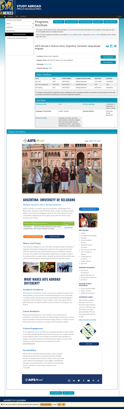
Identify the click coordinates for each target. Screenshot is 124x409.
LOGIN (119, 16)
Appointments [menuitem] (10, 31)
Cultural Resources (29, 343)
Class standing (89, 104)
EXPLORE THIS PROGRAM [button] (33, 236)
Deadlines (23, 16)
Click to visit (48, 64)
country (70, 34)
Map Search (98, 22)
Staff (16, 16)
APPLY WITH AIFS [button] (54, 236)
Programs (10, 16)
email (91, 34)
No (63, 404)
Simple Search (58, 22)
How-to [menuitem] (8, 23)
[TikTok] (98, 380)
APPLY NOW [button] (89, 344)
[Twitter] (78, 380)
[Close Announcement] (115, 30)
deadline (80, 34)
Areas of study (42, 118)
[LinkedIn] (74, 380)
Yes (59, 404)
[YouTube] (88, 380)
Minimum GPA (41, 104)
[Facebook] (83, 380)
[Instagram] (69, 380)
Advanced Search (71, 22)
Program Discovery (110, 22)
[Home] (34, 140)
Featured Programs (85, 22)
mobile (98, 34)
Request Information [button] (89, 209)
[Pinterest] (93, 380)
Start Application (108, 57)
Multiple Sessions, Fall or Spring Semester (42, 204)
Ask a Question (108, 62)
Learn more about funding (87, 320)
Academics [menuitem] (9, 27)
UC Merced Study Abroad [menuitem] (14, 20)
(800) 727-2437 (95, 141)
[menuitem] (19, 44)
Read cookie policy (46, 404)
